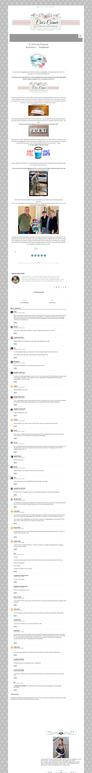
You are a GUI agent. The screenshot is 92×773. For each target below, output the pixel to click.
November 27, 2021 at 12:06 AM (19, 519)
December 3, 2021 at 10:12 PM (19, 565)
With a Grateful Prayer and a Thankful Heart (70, 212)
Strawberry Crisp (67, 218)
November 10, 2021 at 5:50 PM (19, 449)
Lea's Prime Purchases (71, 293)
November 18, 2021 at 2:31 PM (19, 497)
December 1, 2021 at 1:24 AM (19, 551)
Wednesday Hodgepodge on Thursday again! (69, 235)
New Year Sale (17, 621)
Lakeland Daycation (67, 244)
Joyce (15, 324)
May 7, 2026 (65, 248)
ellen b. (16, 448)
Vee (15, 362)
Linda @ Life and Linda (20, 506)
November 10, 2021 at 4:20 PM (19, 437)
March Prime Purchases (71, 371)
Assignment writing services (21, 599)
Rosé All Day (66, 240)
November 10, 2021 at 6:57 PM (19, 462)
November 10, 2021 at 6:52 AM (19, 341)
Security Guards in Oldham (28, 569)
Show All (79, 256)
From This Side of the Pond (70, 225)
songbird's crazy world (19, 425)
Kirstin (15, 485)
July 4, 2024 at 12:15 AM (18, 634)
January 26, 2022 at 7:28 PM (19, 577)
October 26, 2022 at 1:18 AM (19, 600)
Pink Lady (65, 233)
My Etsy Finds (69, 304)
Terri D (16, 461)
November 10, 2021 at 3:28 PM (19, 402)
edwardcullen (17, 564)
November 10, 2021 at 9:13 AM (19, 352)
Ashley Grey (17, 674)
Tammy (16, 436)
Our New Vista (66, 239)
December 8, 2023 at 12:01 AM (19, 622)
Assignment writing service (21, 610)
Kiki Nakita (17, 377)
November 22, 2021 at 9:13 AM (19, 507)
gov (15, 576)
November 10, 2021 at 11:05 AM (19, 363)
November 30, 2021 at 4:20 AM (19, 533)
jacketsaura (38, 691)
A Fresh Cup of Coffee (68, 251)
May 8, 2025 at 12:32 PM (18, 711)
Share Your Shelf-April (68, 226)
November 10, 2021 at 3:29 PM (19, 413)
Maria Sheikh (17, 550)
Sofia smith (17, 633)
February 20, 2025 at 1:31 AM (19, 688)
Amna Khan (17, 532)
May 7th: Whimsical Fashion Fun (70, 222)
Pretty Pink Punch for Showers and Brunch (70, 214)
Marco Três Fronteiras (26, 592)
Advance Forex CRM (20, 714)
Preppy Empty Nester (19, 412)
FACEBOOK (46, 6)
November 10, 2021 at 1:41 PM (19, 389)
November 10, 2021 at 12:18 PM (19, 378)
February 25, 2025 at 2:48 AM (19, 699)
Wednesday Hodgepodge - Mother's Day (69, 252)
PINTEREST (52, 6)
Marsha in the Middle (68, 229)
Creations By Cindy (19, 351)
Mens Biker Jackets (18, 638)
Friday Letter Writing (70, 360)
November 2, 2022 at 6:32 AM (19, 611)
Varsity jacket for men (36, 649)
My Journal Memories (68, 243)
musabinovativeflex (19, 687)
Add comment (15, 722)
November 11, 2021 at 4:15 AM (19, 475)
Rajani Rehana (17, 474)
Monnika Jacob (17, 518)
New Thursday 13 (67, 247)
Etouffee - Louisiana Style (71, 282)
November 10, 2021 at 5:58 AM (19, 325)
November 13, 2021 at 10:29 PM (19, 486)
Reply (15, 336)
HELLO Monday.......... (71, 271)
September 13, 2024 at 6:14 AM (19, 646)
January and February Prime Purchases (73, 349)
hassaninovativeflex (19, 698)
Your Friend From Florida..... (70, 221)
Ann (15, 496)
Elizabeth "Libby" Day (19, 388)
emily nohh (17, 656)
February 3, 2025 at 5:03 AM (19, 675)
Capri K (16, 401)
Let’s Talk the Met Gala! (68, 230)
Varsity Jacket (17, 645)
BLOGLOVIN (40, 6)
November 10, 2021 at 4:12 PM (19, 427)
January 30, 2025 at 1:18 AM (19, 657)
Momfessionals (67, 217)
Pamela (16, 340)
